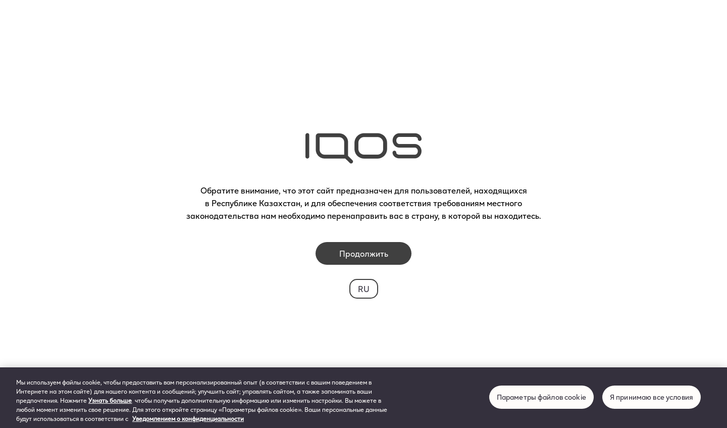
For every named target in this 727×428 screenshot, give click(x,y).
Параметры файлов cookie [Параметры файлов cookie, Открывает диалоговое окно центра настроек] (541, 397)
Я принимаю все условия (651, 397)
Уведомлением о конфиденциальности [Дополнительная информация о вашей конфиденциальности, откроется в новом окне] (188, 418)
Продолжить (363, 253)
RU (364, 288)
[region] (363, 397)
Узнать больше (110, 400)
